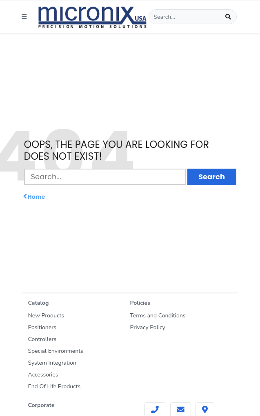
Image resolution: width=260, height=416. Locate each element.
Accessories (43, 375)
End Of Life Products (54, 386)
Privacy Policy (147, 327)
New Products (46, 315)
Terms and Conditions (158, 315)
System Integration (52, 363)
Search (211, 177)
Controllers (42, 339)
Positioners (42, 327)
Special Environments (55, 351)
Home (34, 197)
